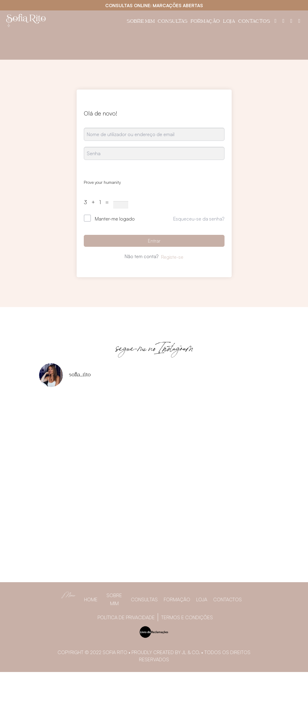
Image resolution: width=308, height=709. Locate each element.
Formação (205, 21)
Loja (229, 21)
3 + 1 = (98, 202)
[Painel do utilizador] (276, 20)
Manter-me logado (115, 219)
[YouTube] (299, 20)
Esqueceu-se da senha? (198, 219)
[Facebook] (283, 20)
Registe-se (172, 257)
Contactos (254, 21)
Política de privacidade (126, 617)
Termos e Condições (187, 617)
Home (90, 599)
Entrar (154, 241)
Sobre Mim (141, 21)
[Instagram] (291, 20)
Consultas (173, 21)
